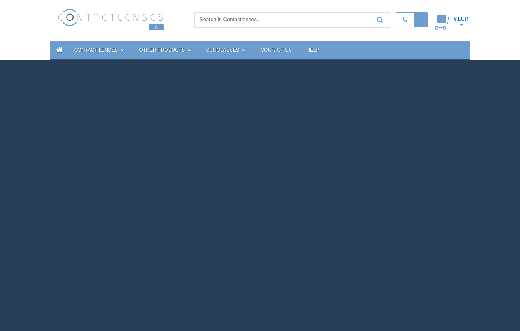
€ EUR (461, 19)
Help (312, 50)
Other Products (165, 50)
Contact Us (276, 50)
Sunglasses (226, 50)
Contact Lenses (99, 50)
